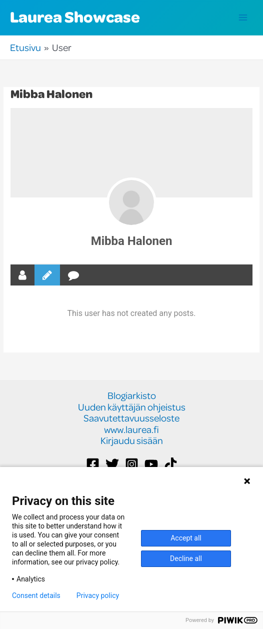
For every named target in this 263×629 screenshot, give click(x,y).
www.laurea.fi (131, 430)
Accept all (186, 538)
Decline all (186, 558)
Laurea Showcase (75, 17)
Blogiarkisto (132, 396)
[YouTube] (151, 464)
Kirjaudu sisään (131, 440)
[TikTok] (171, 464)
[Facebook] (93, 464)
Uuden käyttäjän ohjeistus (132, 407)
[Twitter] (112, 464)
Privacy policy (97, 596)
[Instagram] (131, 464)
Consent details (36, 596)
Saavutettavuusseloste (132, 418)
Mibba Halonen (131, 241)
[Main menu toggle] (243, 18)
